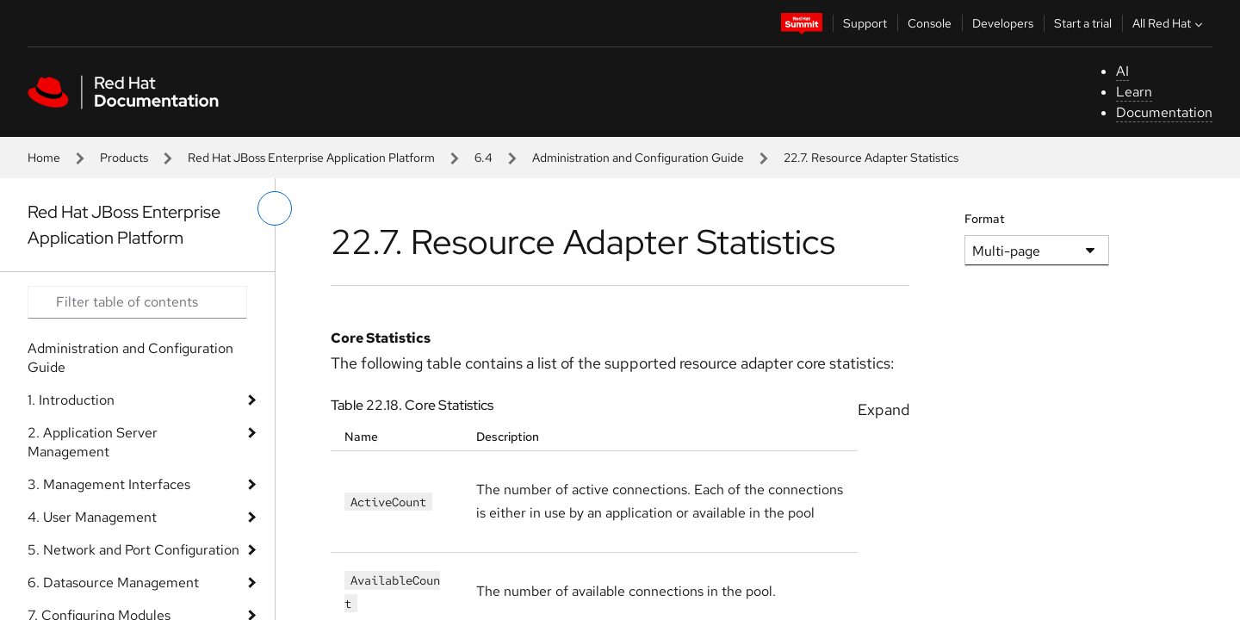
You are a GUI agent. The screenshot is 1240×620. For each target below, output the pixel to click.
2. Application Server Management (93, 442)
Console (930, 23)
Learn (1134, 92)
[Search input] (137, 302)
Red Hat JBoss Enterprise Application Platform (311, 157)
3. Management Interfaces (109, 484)
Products (124, 157)
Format (984, 218)
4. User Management (92, 517)
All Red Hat (1169, 23)
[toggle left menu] (274, 208)
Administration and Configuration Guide (638, 157)
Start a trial (1083, 23)
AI (1122, 71)
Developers (1002, 23)
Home (44, 157)
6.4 (483, 157)
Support (865, 23)
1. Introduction (71, 400)
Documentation (1164, 112)
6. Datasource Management (113, 583)
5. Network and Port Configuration (133, 550)
